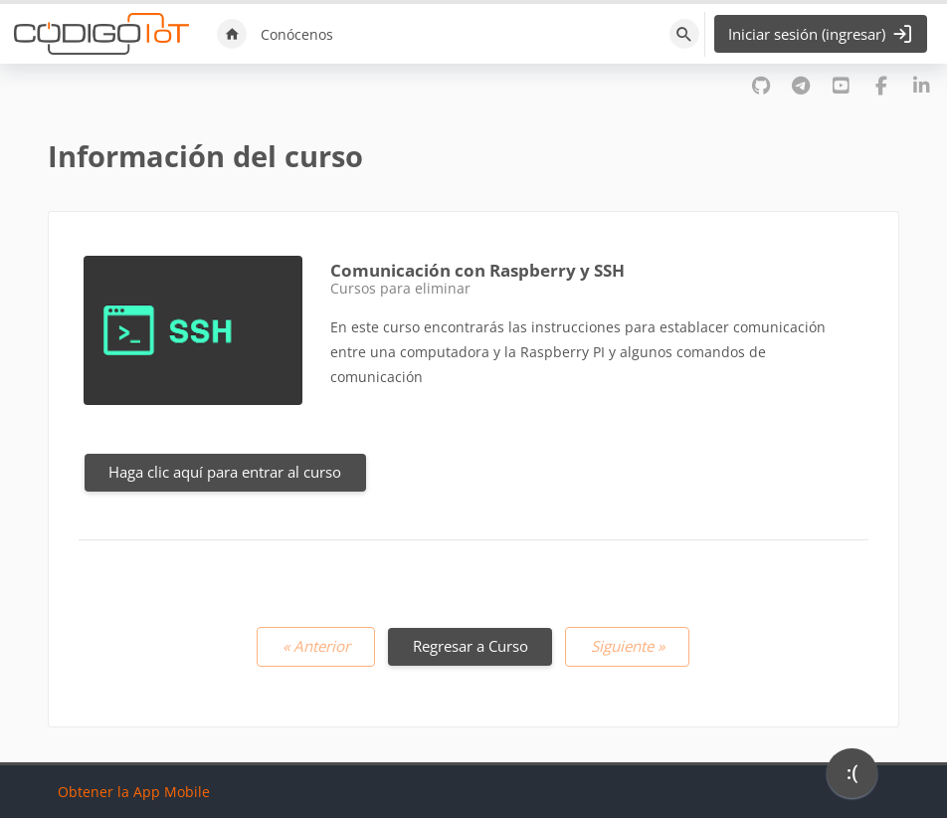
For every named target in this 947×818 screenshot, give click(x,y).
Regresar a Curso (470, 646)
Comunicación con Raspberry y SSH (477, 270)
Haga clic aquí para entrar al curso (224, 472)
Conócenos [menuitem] (297, 34)
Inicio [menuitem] (232, 34)
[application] (852, 778)
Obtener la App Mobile (134, 791)
